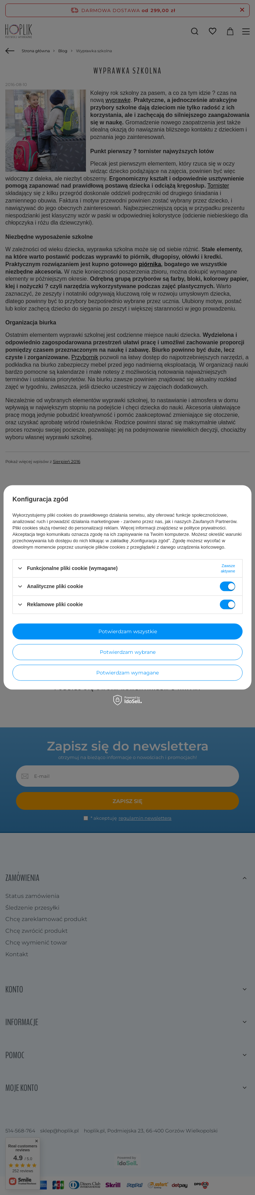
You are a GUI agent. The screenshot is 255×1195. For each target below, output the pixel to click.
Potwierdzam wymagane (127, 672)
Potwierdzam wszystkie (127, 631)
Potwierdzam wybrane (128, 652)
